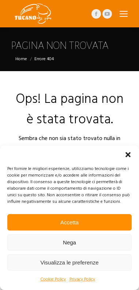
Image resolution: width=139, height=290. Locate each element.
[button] (128, 154)
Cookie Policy (53, 279)
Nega (69, 242)
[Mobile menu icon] (123, 13)
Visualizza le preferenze (70, 262)
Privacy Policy (82, 279)
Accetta (69, 222)
